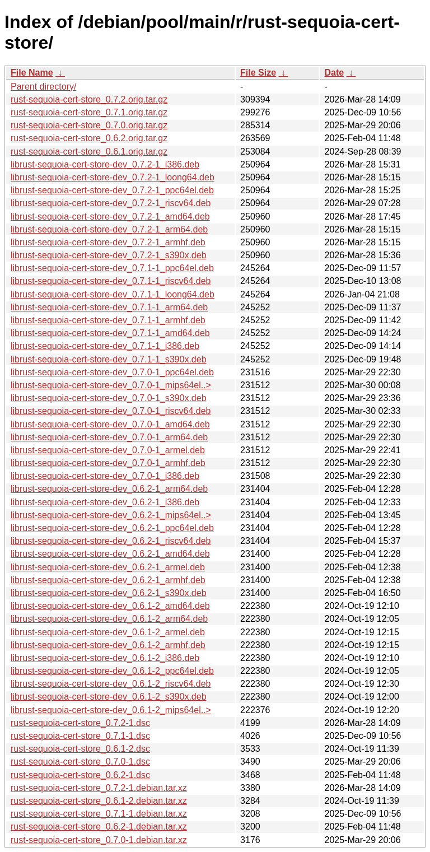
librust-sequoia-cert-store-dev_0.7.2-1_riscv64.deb (111, 203)
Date (334, 72)
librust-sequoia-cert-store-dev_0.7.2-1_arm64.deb (109, 229)
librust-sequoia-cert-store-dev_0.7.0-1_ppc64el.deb (112, 372)
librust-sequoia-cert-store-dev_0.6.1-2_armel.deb (108, 632)
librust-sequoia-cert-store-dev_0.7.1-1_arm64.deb (109, 307)
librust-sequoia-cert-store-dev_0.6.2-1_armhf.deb (108, 580)
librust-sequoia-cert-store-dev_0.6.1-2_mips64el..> (111, 710)
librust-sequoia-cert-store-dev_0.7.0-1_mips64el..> (111, 385)
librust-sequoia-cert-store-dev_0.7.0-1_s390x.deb (109, 398)
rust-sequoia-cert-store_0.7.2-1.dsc (80, 723)
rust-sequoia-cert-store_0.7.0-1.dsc (80, 761)
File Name (32, 72)
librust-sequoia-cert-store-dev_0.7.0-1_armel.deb (108, 450)
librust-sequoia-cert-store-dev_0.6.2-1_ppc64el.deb (112, 528)
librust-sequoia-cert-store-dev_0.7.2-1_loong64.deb (112, 177)
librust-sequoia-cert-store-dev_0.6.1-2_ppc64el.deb (112, 671)
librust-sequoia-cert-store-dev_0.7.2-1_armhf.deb (108, 242)
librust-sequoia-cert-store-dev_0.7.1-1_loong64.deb (112, 294)
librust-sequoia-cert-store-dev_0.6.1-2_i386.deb (105, 658)
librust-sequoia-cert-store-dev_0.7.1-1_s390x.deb (109, 359)
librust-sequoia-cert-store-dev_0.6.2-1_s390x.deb (109, 593)
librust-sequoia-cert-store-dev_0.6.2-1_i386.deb (105, 502)
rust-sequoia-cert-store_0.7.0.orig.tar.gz (89, 125)
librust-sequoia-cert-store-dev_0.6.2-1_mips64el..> (111, 515)
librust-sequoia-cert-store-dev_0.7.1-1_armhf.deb (108, 320)
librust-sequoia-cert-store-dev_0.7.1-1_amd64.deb (110, 333)
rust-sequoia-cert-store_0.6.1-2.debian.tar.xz (99, 801)
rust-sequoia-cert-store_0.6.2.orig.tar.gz (89, 138)
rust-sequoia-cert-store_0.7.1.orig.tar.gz (89, 112)
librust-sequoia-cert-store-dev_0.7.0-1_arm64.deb (109, 437)
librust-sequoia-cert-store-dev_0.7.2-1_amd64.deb (110, 216)
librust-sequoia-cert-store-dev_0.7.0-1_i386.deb (105, 476)
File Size (258, 72)
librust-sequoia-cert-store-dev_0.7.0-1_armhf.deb (108, 463)
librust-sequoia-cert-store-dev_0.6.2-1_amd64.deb (110, 553)
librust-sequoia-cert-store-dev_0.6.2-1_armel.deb (108, 567)
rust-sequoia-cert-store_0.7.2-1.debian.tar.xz (99, 788)
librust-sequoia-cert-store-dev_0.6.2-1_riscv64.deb (111, 541)
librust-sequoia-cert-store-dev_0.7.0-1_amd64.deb (110, 424)
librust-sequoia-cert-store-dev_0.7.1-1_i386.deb (105, 346)
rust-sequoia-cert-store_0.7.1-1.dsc (80, 736)
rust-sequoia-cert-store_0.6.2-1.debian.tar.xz (99, 826)
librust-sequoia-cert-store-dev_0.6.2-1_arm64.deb (109, 488)
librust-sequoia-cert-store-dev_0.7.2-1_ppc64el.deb (112, 190)
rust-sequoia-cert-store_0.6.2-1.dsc (80, 775)
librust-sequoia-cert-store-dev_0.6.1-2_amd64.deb (110, 606)
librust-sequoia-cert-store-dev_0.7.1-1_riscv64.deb (111, 281)
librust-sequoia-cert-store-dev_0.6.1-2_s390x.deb (109, 696)
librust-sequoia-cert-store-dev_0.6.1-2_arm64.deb (109, 618)
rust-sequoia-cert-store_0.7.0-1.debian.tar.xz (99, 840)
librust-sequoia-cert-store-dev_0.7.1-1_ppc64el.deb (112, 268)
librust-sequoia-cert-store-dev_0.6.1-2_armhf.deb (108, 645)
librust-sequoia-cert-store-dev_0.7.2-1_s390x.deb (109, 255)
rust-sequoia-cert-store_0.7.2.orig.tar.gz (89, 99)
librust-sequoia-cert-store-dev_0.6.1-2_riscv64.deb (111, 683)
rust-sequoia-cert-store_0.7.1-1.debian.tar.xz (99, 813)
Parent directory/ (43, 86)
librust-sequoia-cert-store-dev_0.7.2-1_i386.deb (105, 164)
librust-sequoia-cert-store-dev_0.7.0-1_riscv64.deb (111, 411)
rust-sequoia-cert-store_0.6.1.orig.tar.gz (89, 151)
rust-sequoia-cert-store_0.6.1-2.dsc (80, 748)
